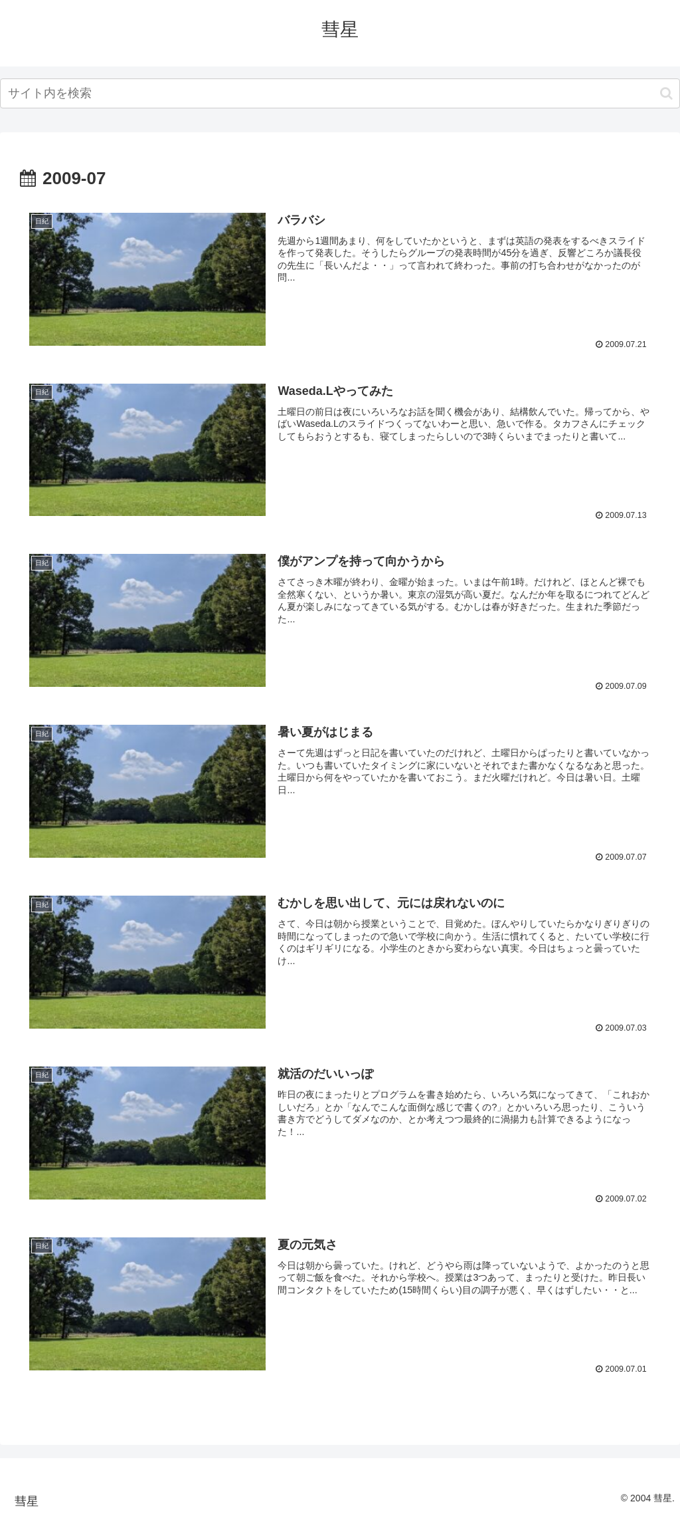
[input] (340, 93)
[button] (666, 93)
